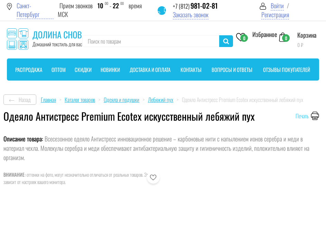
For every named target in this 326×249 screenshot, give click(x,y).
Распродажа (28, 69)
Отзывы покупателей (286, 69)
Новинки (110, 69)
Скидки (83, 69)
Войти (277, 5)
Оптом (59, 69)
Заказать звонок (190, 14)
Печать (302, 116)
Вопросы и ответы (232, 69)
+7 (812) (195, 6)
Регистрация (275, 14)
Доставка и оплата (150, 69)
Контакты (191, 69)
